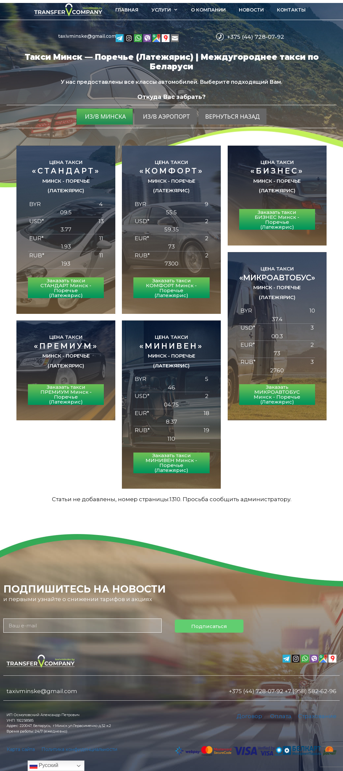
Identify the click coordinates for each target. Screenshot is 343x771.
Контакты (291, 10)
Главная (126, 10)
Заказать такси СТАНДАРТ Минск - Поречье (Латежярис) (65, 287)
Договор (249, 716)
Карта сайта (21, 749)
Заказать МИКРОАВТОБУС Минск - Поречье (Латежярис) (277, 394)
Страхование (317, 716)
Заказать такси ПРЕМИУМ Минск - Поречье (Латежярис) (66, 394)
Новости (251, 10)
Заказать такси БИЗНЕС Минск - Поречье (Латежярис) (277, 219)
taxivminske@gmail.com (87, 36)
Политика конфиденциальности (79, 749)
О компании (208, 10)
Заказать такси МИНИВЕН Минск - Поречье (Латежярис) (171, 462)
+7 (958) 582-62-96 (310, 691)
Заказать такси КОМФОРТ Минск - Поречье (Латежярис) (171, 287)
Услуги (167, 10)
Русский (44, 766)
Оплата (280, 716)
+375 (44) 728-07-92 (255, 37)
